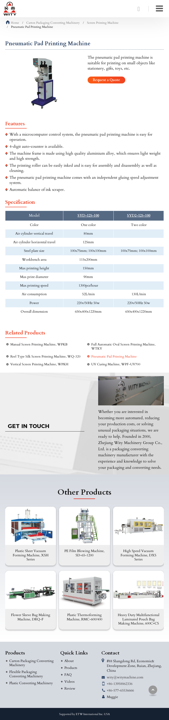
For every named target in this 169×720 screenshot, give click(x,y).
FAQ (68, 674)
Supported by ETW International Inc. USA (84, 714)
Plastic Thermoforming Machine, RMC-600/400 (84, 617)
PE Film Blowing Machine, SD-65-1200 (84, 553)
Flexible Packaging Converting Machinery (26, 674)
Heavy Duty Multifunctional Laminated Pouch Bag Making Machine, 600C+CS (138, 619)
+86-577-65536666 (120, 690)
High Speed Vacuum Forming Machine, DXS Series (138, 555)
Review (69, 688)
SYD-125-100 (88, 215)
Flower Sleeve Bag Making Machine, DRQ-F (30, 617)
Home (12, 23)
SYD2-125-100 (138, 215)
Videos (69, 681)
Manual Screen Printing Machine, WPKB (38, 344)
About (69, 661)
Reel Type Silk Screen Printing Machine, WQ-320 (45, 356)
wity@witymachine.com (125, 677)
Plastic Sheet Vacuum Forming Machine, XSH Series (30, 555)
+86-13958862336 (119, 683)
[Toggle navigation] (159, 8)
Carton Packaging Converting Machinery (53, 23)
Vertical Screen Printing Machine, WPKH (39, 364)
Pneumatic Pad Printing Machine (114, 356)
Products (15, 653)
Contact (110, 653)
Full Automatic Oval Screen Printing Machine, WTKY (123, 346)
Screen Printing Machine (102, 23)
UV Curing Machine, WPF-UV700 (115, 364)
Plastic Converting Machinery (31, 683)
